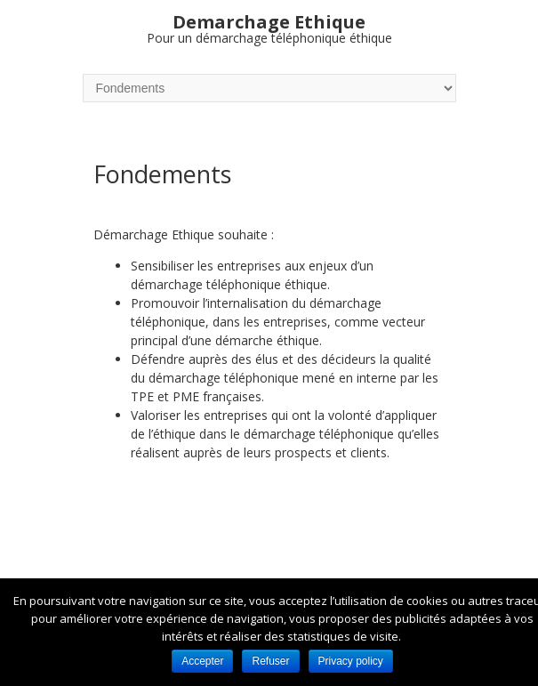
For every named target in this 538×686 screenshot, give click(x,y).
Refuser (270, 661)
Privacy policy (350, 661)
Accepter (202, 661)
